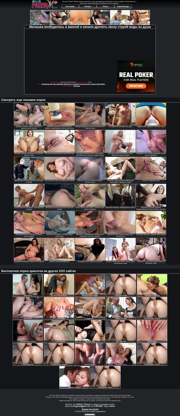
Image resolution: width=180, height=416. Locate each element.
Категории (70, 6)
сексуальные (85, 84)
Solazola (76, 86)
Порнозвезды (123, 6)
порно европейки (98, 84)
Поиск (105, 6)
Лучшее (87, 6)
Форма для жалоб (90, 409)
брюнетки (68, 84)
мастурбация (58, 84)
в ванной (75, 84)
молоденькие (47, 84)
